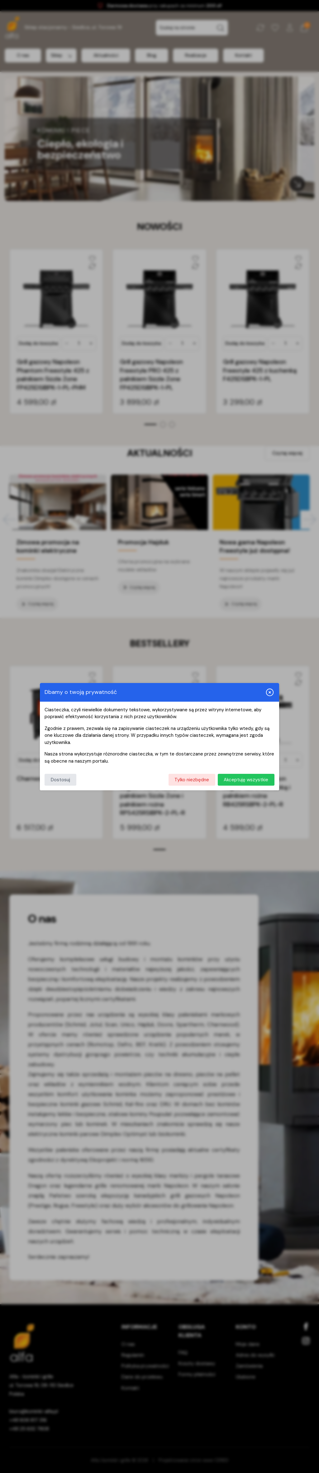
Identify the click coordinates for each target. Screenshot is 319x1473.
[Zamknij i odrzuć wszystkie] (269, 692)
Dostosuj (60, 780)
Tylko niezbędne (191, 780)
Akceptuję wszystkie (246, 780)
